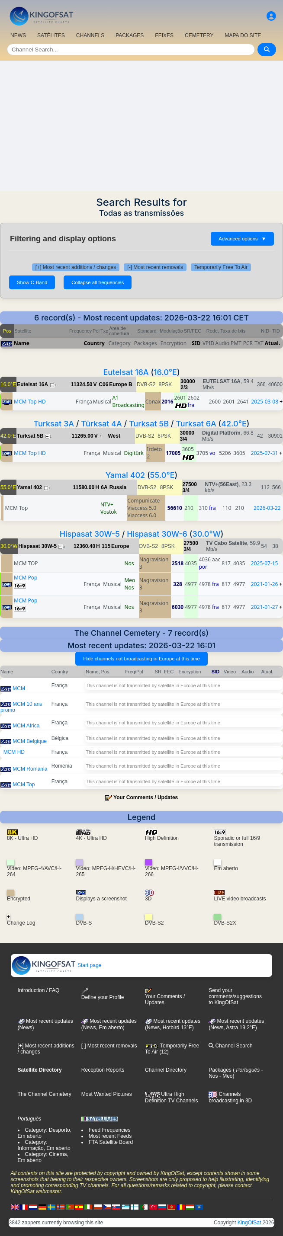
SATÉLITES (51, 35)
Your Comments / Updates (145, 797)
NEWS (18, 35)
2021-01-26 (264, 584)
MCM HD (14, 752)
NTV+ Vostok (108, 508)
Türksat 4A (101, 423)
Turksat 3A (54, 423)
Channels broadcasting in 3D (230, 1097)
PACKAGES (130, 35)
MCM (19, 688)
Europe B (120, 384)
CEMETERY (199, 35)
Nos (129, 563)
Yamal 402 (125, 475)
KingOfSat (249, 1223)
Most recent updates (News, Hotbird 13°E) (172, 1024)
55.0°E (162, 475)
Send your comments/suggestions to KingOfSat (235, 996)
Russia (117, 487)
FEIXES (164, 35)
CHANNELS (90, 35)
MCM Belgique (30, 741)
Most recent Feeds (110, 1136)
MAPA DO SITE (243, 35)
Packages (220, 1070)
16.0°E (165, 372)
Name (21, 343)
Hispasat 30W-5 (90, 533)
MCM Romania (30, 769)
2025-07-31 (264, 453)
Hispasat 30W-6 (157, 533)
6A (104, 487)
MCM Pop (25, 577)
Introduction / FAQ (39, 990)
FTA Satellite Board (111, 1142)
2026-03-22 (267, 508)
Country (94, 343)
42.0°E (234, 423)
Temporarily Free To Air (221, 267)
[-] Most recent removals (155, 267)
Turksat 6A (196, 423)
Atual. (272, 343)
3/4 (183, 439)
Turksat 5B (149, 423)
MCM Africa (26, 726)
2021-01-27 (264, 607)
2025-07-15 (264, 563)
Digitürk (134, 453)
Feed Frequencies (110, 1130)
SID (196, 343)
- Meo (225, 1076)
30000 (187, 381)
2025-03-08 (264, 401)
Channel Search (230, 1046)
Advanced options (242, 238)
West (114, 436)
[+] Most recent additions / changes (75, 267)
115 (106, 546)
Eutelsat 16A (125, 372)
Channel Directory (166, 1070)
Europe (120, 546)
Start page (56, 965)
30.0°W (206, 533)
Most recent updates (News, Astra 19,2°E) (236, 1024)
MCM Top (24, 784)
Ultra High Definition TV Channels (171, 1097)
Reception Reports (102, 1070)
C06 (103, 384)
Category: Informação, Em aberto (44, 1145)
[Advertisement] (141, 125)
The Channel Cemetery (44, 1094)
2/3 (184, 387)
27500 (190, 484)
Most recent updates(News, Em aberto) (109, 1024)
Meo (129, 580)
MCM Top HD (30, 401)
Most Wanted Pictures (106, 1094)
